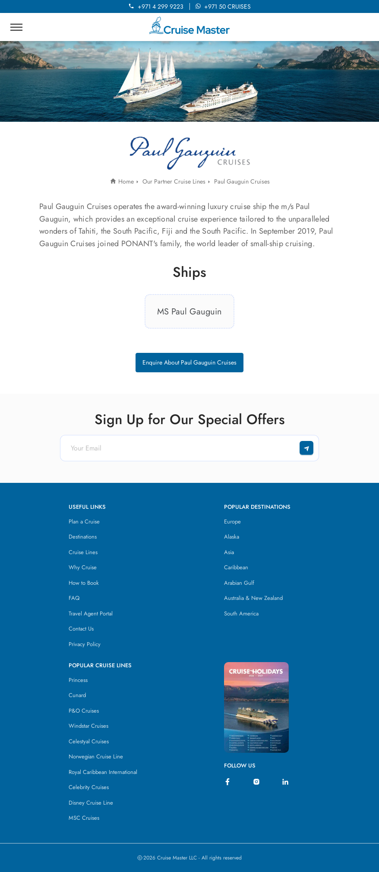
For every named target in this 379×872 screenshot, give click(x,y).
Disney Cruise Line (91, 803)
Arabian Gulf (239, 583)
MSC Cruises (84, 818)
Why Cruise (83, 567)
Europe (232, 521)
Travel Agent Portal (91, 613)
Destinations (83, 537)
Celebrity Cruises (89, 787)
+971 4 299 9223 (157, 6)
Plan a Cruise (84, 521)
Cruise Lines (83, 552)
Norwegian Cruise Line (96, 756)
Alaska (231, 537)
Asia (229, 552)
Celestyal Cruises (89, 741)
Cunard (77, 695)
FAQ (74, 598)
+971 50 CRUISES (223, 6)
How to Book (84, 583)
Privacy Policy (85, 644)
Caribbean (236, 567)
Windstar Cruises (88, 726)
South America (241, 613)
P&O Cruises (84, 711)
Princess (78, 680)
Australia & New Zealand (253, 598)
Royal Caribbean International (103, 772)
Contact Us (81, 629)
